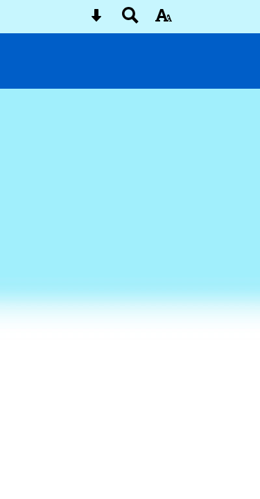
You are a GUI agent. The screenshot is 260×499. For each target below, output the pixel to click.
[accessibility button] (163, 20)
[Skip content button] (96, 20)
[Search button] (130, 20)
